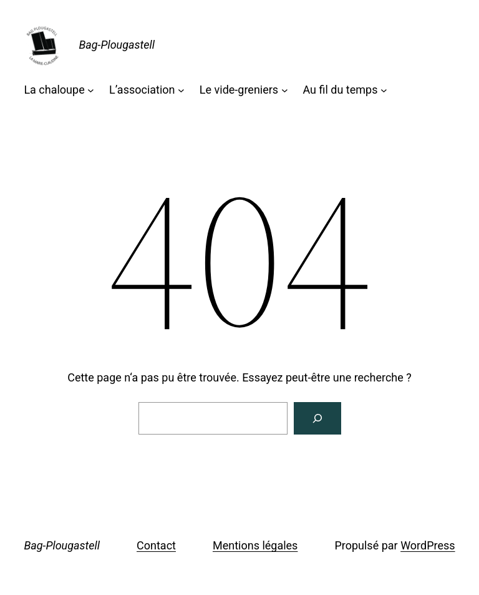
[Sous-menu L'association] (181, 90)
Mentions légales (255, 545)
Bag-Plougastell (117, 44)
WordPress (427, 545)
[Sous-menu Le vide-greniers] (284, 90)
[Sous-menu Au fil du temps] (383, 90)
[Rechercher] (317, 418)
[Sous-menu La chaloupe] (90, 90)
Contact (156, 545)
